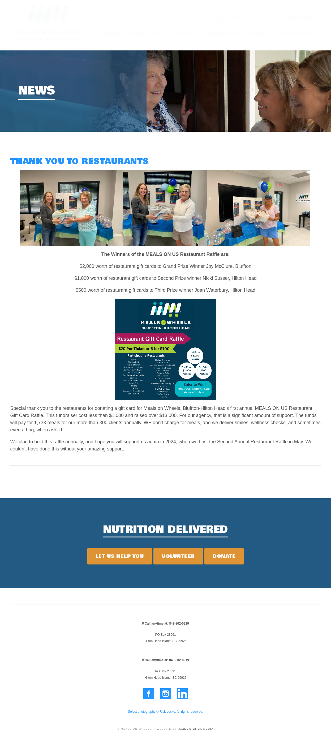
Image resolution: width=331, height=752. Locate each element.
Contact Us (299, 33)
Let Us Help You (120, 558)
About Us (144, 33)
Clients (182, 33)
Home (113, 33)
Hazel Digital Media (195, 729)
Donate (259, 33)
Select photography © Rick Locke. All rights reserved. (165, 712)
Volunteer (220, 33)
